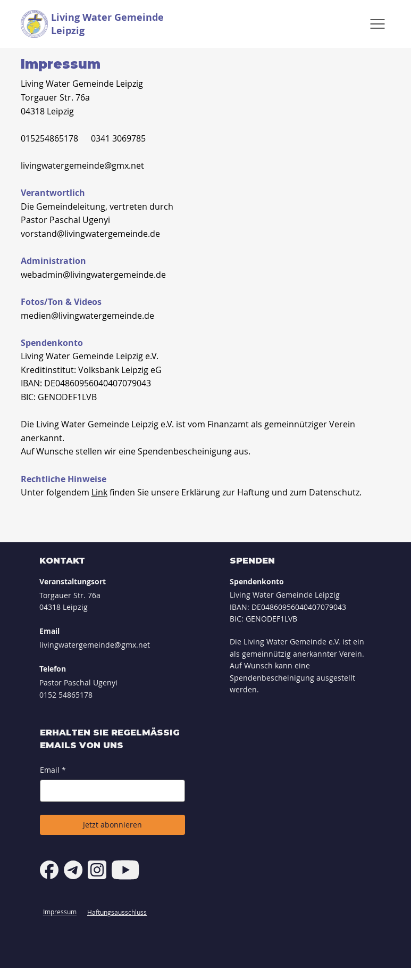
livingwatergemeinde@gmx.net (82, 165)
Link (99, 492)
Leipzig (68, 30)
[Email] (109, 790)
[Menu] (377, 24)
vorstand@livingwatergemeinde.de (90, 233)
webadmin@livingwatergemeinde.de (93, 274)
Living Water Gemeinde (107, 17)
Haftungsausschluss (117, 912)
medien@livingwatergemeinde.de (87, 315)
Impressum (60, 911)
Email (53, 770)
